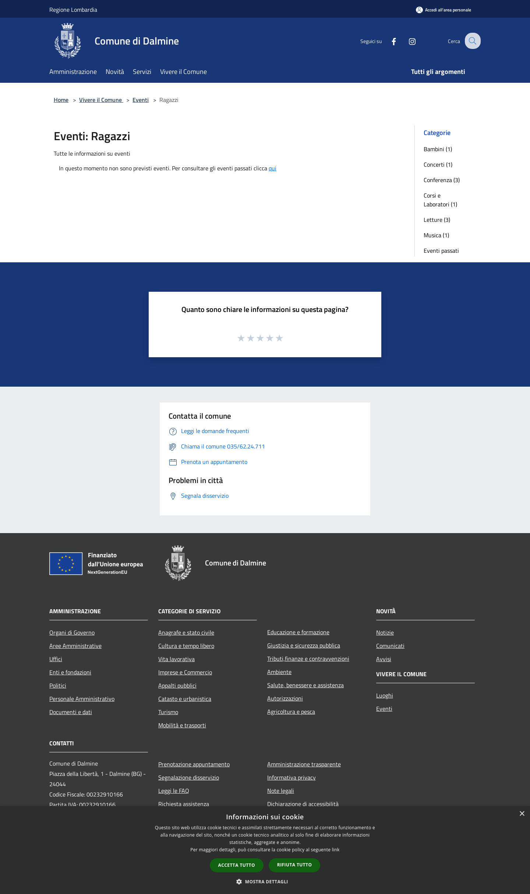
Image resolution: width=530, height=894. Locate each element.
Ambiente (279, 671)
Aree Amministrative (75, 645)
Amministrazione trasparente (304, 764)
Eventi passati (441, 250)
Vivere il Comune (101, 99)
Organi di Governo (72, 632)
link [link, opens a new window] (336, 850)
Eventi (140, 99)
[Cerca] (472, 41)
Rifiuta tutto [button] (294, 865)
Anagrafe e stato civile (186, 632)
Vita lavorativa (176, 658)
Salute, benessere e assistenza (305, 685)
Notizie (385, 632)
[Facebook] (388, 41)
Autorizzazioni (285, 698)
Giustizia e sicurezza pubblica (303, 645)
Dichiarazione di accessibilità (303, 803)
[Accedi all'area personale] (443, 9)
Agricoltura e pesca (291, 711)
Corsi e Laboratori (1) (440, 200)
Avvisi (383, 658)
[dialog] (265, 850)
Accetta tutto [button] (236, 865)
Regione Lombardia (73, 9)
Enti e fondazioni (70, 672)
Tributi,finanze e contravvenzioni (308, 658)
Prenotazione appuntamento (194, 764)
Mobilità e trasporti (182, 725)
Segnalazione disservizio (188, 777)
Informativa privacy (291, 777)
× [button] (521, 814)
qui (272, 168)
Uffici (55, 658)
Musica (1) (436, 235)
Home (61, 99)
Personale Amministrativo (81, 698)
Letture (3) (437, 219)
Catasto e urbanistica (184, 698)
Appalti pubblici (177, 685)
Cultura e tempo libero (186, 645)
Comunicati (390, 645)
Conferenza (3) (442, 179)
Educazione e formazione (298, 632)
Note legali (280, 790)
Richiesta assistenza (183, 803)
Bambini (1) (438, 149)
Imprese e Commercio (185, 672)
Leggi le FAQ (173, 790)
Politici (57, 685)
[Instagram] (406, 41)
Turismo (168, 711)
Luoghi (384, 695)
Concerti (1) (438, 164)
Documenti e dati (70, 711)
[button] (265, 881)
